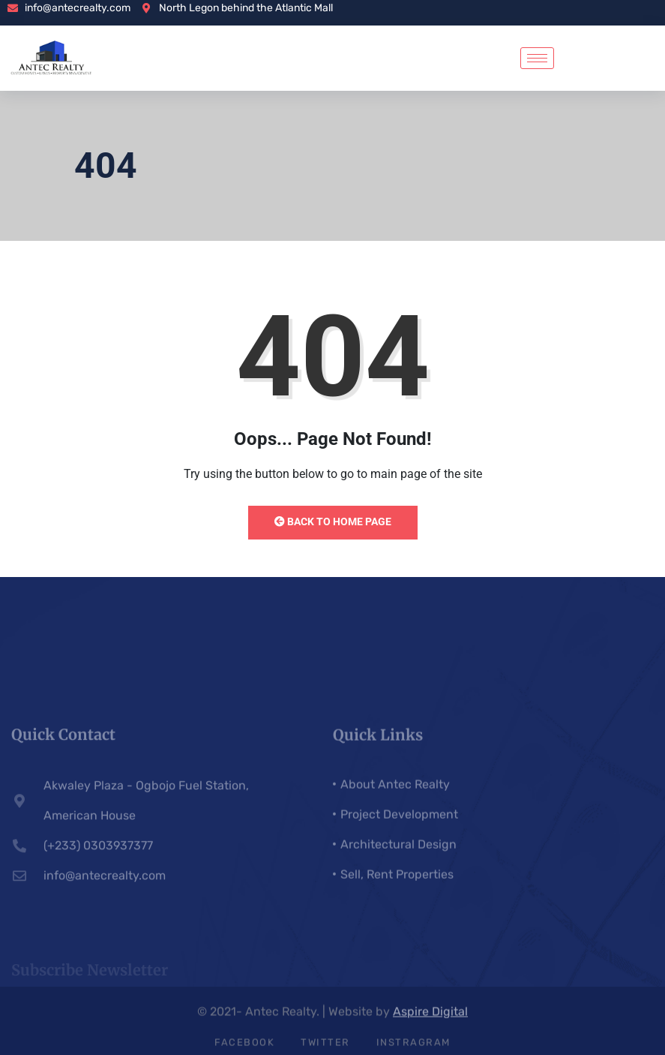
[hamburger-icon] (537, 58)
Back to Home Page (332, 521)
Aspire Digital (430, 1015)
